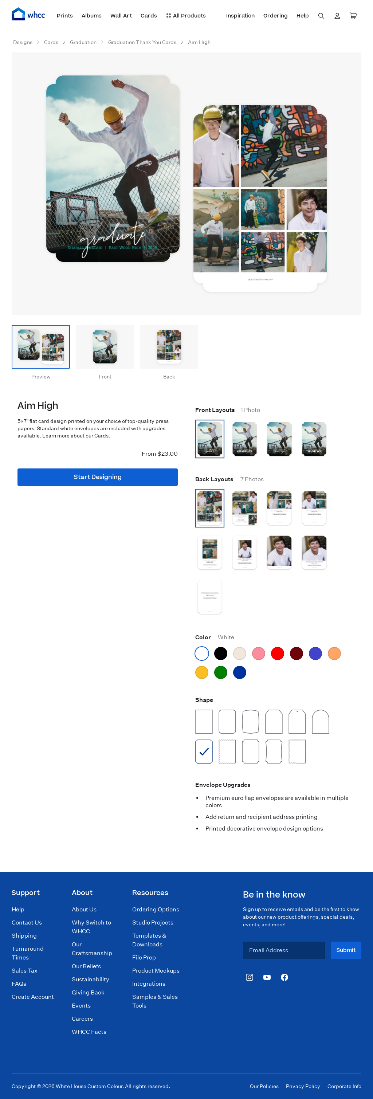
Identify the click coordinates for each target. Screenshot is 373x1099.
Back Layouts (229, 479)
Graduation (83, 42)
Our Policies (264, 1086)
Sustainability (90, 979)
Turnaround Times (28, 953)
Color (214, 637)
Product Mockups (156, 970)
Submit (346, 950)
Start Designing (98, 477)
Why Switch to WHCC (91, 927)
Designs (22, 42)
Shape (204, 699)
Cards (51, 42)
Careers (82, 1018)
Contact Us (27, 922)
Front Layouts (227, 410)
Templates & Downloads (149, 940)
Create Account (33, 996)
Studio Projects (152, 922)
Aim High (199, 42)
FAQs (19, 983)
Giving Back (88, 992)
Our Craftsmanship (92, 949)
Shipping (24, 935)
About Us (84, 909)
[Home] (28, 13)
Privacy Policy (303, 1086)
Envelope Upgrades (223, 784)
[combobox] (321, 16)
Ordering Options (155, 909)
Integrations (148, 983)
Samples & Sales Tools (155, 1001)
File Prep (144, 957)
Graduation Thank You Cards (142, 42)
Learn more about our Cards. (76, 435)
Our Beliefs (86, 966)
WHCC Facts (89, 1031)
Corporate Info (344, 1086)
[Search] (321, 16)
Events (81, 1005)
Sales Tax (25, 970)
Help (18, 909)
